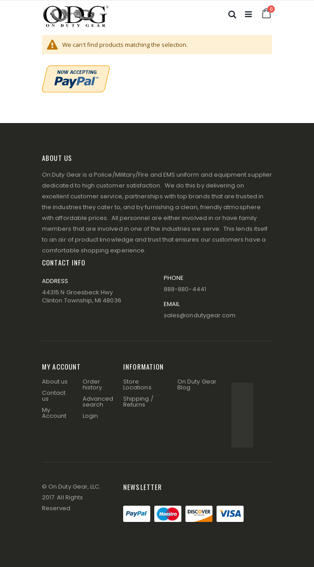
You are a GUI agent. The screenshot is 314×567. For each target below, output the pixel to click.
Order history (92, 384)
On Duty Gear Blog (197, 384)
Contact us (53, 396)
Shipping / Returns (138, 401)
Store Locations (137, 384)
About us (55, 381)
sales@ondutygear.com (200, 315)
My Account (54, 413)
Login (90, 416)
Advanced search (98, 401)
